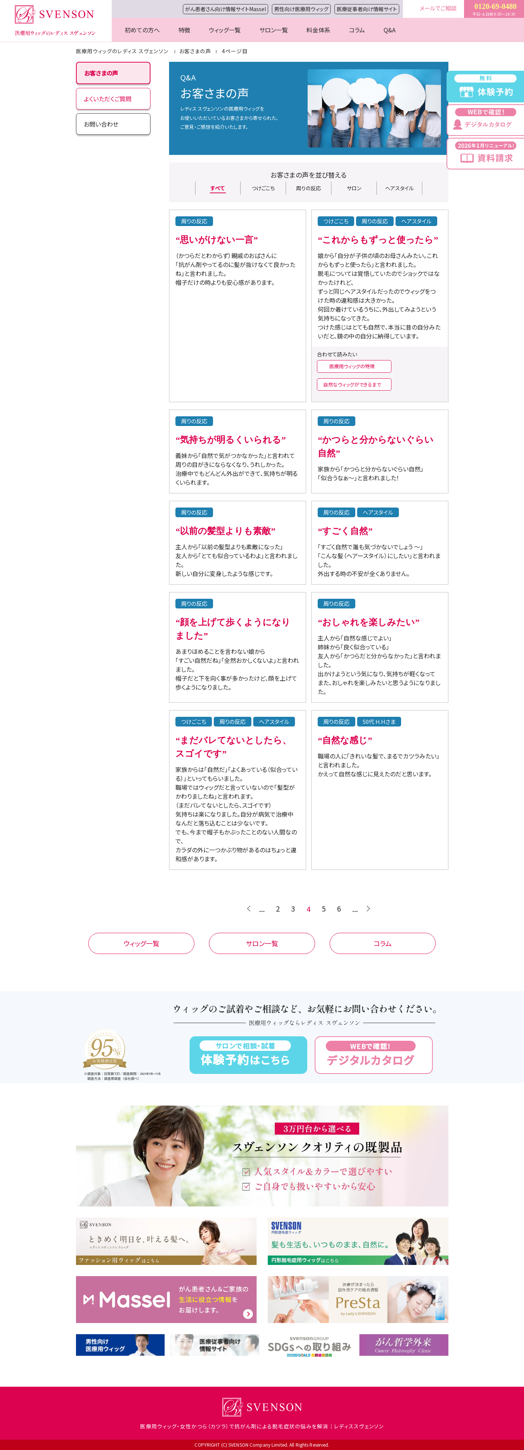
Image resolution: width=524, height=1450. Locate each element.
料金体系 (318, 29)
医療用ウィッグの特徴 (352, 366)
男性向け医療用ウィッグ (301, 9)
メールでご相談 (438, 8)
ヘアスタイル (399, 188)
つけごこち (263, 188)
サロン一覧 (273, 29)
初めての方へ (142, 29)
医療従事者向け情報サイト (367, 9)
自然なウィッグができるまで (352, 384)
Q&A (390, 29)
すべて (217, 188)
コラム (357, 29)
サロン (354, 188)
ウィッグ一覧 (225, 29)
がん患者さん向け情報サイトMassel (225, 9)
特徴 (184, 29)
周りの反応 (308, 188)
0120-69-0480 (495, 6)
